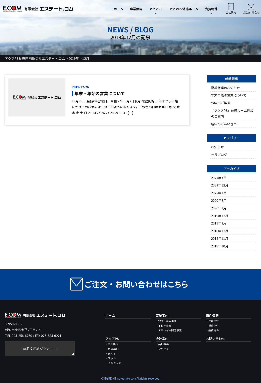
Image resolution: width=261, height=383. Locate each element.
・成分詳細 (111, 349)
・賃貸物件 (212, 325)
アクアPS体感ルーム (183, 8)
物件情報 (212, 315)
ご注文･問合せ (251, 8)
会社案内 (231, 8)
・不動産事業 (163, 325)
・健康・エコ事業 (166, 321)
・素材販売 (111, 344)
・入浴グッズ (113, 363)
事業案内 (136, 8)
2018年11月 (219, 238)
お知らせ (217, 146)
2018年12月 (219, 230)
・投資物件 (212, 330)
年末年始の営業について (228, 95)
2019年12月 (219, 215)
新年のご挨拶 (220, 102)
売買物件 (211, 8)
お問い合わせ (215, 338)
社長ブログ (219, 154)
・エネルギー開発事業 (169, 330)
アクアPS (155, 8)
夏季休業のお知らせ (225, 87)
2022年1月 (218, 192)
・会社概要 (162, 344)
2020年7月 (218, 200)
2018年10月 (219, 246)
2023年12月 (219, 185)
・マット (110, 358)
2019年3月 (218, 223)
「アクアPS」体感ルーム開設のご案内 (232, 113)
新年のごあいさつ (224, 123)
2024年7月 (218, 177)
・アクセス (162, 349)
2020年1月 (218, 208)
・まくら (110, 353)
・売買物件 (212, 321)
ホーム (118, 8)
